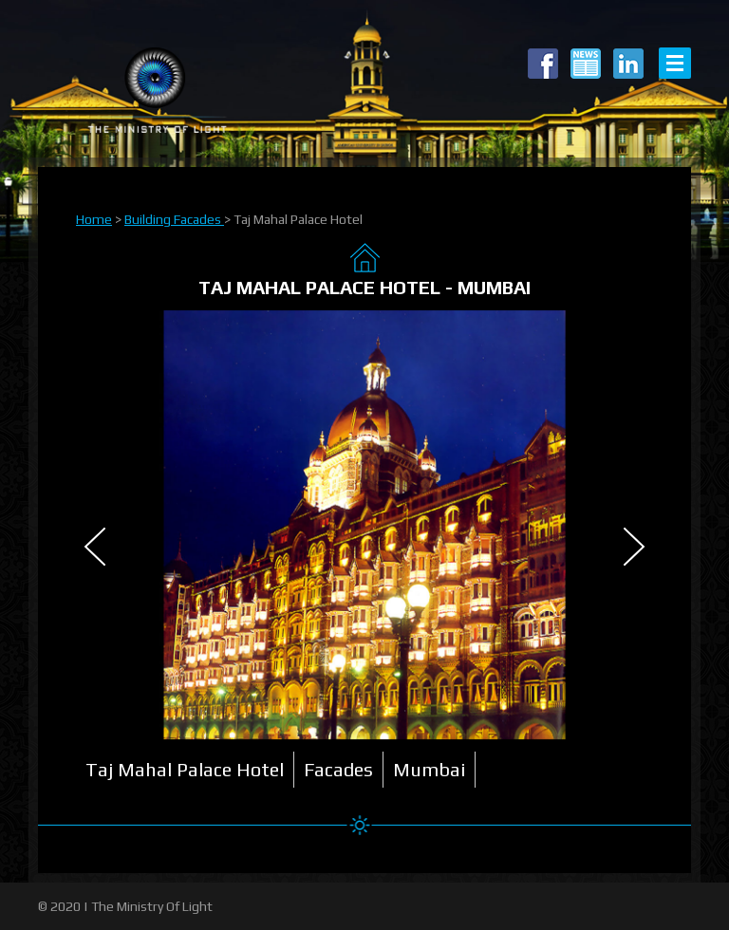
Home (94, 219)
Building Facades (174, 219)
